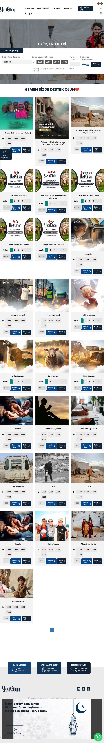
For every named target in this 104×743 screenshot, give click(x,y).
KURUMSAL (56, 8)
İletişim (28, 13)
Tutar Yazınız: (73, 58)
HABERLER (68, 8)
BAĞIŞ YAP (84, 8)
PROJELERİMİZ (43, 8)
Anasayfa (29, 8)
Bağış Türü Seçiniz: (11, 57)
